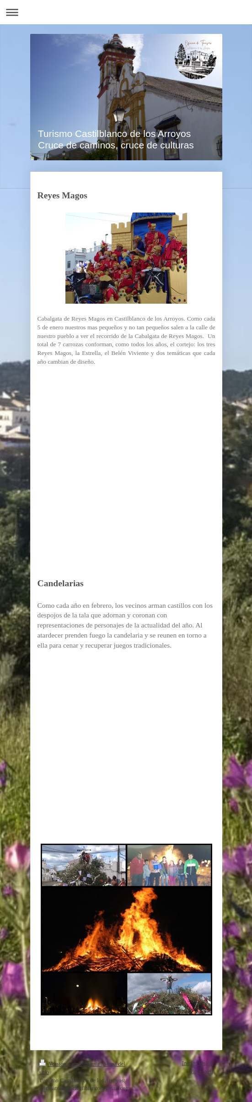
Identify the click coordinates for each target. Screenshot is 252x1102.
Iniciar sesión (197, 1063)
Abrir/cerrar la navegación (126, 12)
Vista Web (201, 1071)
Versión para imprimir (70, 1064)
